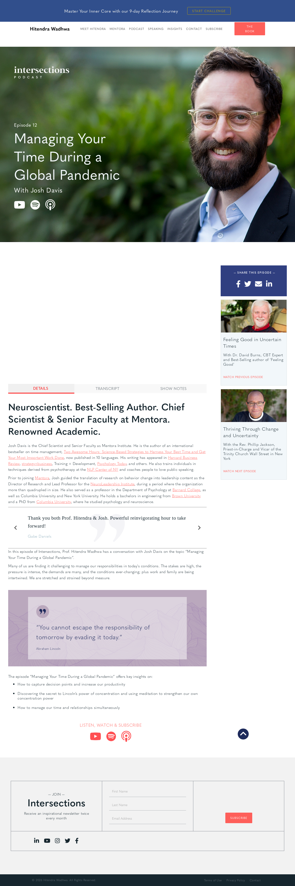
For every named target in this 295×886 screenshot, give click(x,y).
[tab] (41, 388)
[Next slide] (199, 528)
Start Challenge (209, 11)
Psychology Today (111, 463)
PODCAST (136, 29)
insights (174, 29)
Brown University (186, 495)
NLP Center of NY (102, 469)
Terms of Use (213, 880)
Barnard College (186, 489)
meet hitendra (93, 29)
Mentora (117, 29)
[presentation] (238, 798)
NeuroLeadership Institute (112, 483)
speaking (156, 29)
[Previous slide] (15, 528)
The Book (250, 28)
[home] (50, 29)
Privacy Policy (236, 880)
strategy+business (37, 463)
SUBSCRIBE (214, 29)
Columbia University (53, 501)
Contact (194, 29)
